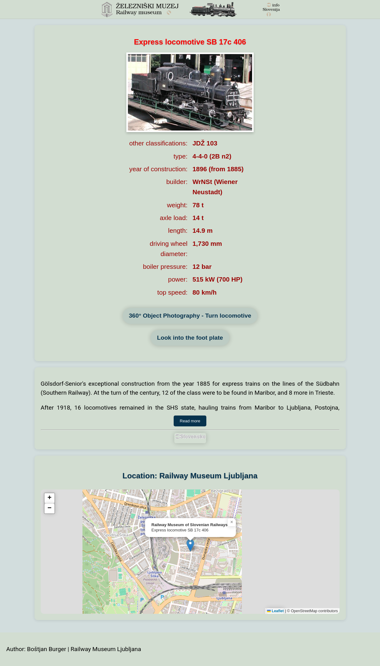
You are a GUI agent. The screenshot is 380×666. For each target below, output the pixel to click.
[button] (190, 545)
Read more (190, 421)
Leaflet (275, 611)
